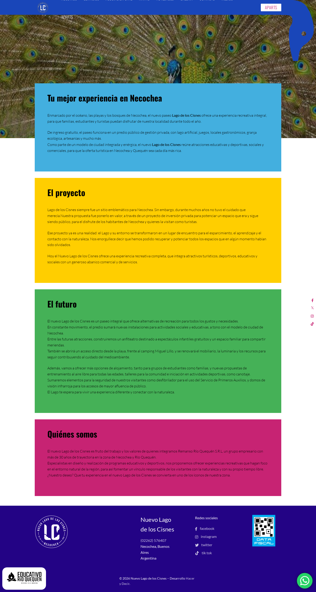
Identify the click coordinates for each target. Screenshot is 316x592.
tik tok (203, 553)
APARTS (271, 7)
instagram (206, 536)
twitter (203, 545)
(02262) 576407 (153, 540)
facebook (204, 528)
